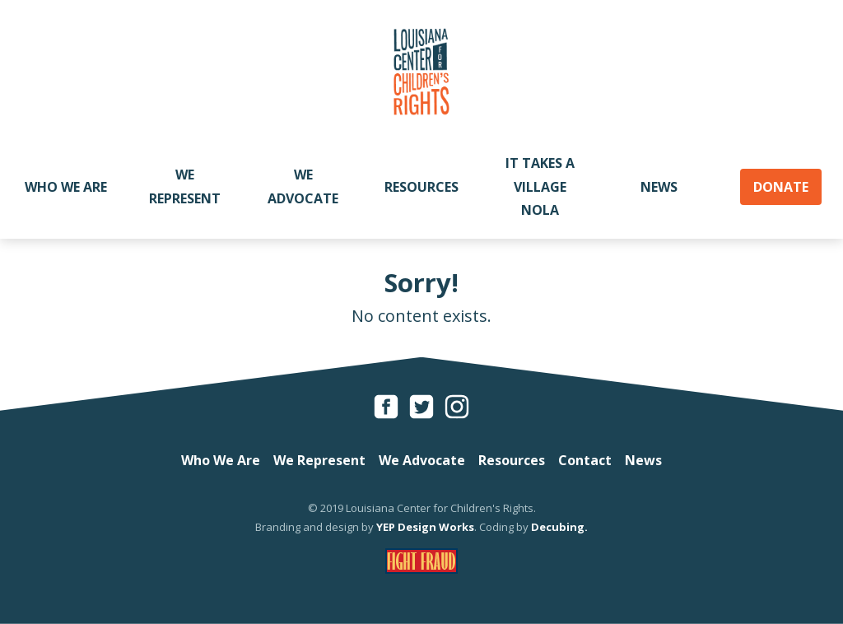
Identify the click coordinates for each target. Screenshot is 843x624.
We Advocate (303, 186)
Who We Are (66, 187)
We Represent (185, 186)
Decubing (558, 526)
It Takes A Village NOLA (540, 187)
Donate (780, 187)
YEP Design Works (425, 526)
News (659, 187)
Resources (421, 187)
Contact (585, 460)
